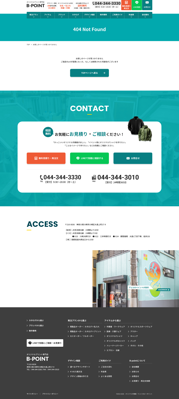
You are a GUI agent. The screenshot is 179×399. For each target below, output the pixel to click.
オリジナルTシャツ (114, 336)
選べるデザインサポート (80, 366)
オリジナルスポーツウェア (141, 326)
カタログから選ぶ (36, 320)
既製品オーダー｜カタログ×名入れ (84, 326)
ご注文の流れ (106, 366)
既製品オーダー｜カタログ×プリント (85, 331)
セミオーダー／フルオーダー (82, 336)
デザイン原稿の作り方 (79, 375)
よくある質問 (106, 375)
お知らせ (135, 371)
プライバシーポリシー (50, 393)
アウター (134, 331)
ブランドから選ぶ (36, 325)
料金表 (103, 371)
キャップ (134, 336)
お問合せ (135, 375)
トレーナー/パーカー (115, 345)
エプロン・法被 (113, 349)
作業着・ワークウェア (116, 326)
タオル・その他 (136, 345)
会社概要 (135, 366)
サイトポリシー (32, 393)
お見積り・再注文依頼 (141, 380)
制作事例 (32, 330)
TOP (28, 44)
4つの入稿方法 (76, 371)
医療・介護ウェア (114, 331)
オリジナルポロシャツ (116, 340)
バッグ (133, 340)
